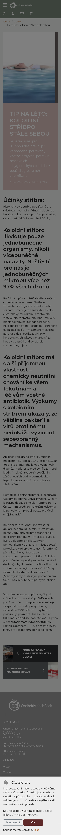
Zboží (6, 767)
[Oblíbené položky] (22, 14)
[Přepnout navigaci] (5, 5)
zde (37, 829)
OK (33, 822)
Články (17, 21)
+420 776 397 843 (15, 742)
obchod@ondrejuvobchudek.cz (23, 745)
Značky (7, 772)
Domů (7, 21)
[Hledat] (4, 14)
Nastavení (13, 822)
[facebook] (6, 714)
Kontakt (11, 722)
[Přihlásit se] (12, 14)
